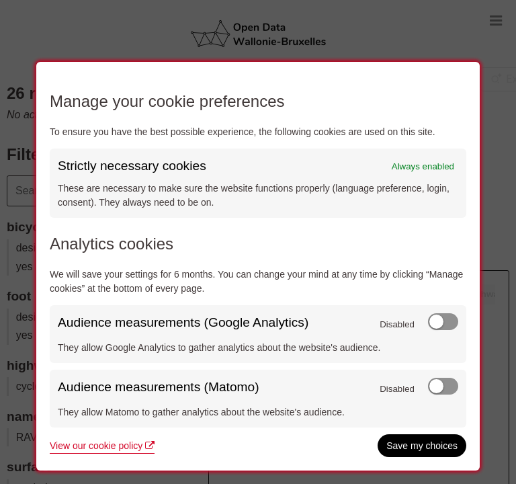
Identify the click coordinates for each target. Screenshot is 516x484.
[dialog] (258, 266)
